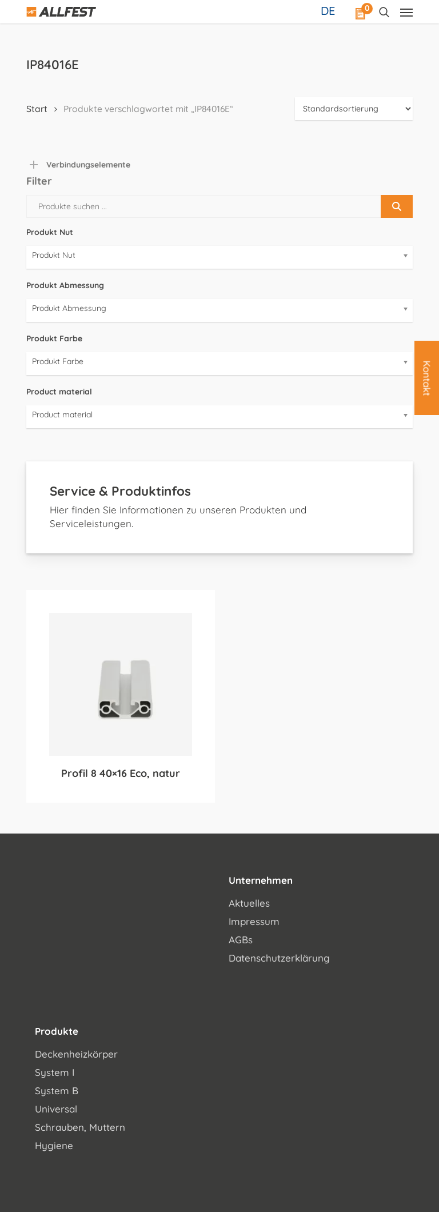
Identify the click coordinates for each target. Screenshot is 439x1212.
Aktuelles (249, 903)
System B (56, 1091)
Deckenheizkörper (76, 1054)
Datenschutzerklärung (279, 958)
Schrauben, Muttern (80, 1127)
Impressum (254, 921)
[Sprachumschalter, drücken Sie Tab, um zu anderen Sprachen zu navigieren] (329, 10)
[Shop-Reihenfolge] (354, 108)
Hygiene (54, 1145)
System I (54, 1072)
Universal (56, 1109)
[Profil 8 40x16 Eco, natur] (120, 684)
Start (36, 108)
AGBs (241, 940)
